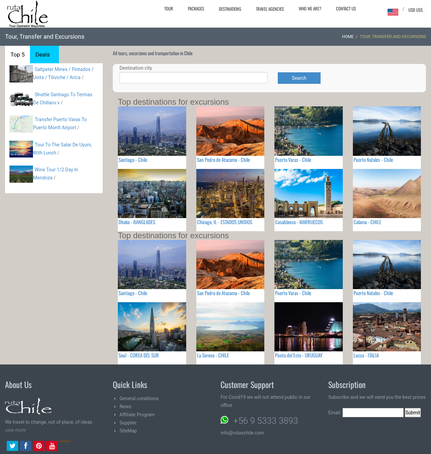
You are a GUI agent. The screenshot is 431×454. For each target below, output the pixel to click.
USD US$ (415, 9)
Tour (168, 8)
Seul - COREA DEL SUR (139, 355)
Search (299, 78)
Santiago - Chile (133, 159)
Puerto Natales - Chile (373, 159)
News (125, 406)
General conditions (139, 398)
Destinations (230, 8)
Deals (42, 54)
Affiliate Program (137, 414)
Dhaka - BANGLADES (137, 221)
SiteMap (128, 430)
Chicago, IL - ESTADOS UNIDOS (224, 221)
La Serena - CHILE (213, 355)
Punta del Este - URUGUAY (299, 355)
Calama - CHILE (367, 221)
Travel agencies (270, 8)
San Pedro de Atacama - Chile (223, 159)
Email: (366, 412)
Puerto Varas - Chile (293, 159)
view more (15, 430)
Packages (196, 8)
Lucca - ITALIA (366, 355)
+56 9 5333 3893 (265, 421)
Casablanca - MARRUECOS (299, 221)
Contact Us (346, 8)
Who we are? (310, 8)
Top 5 (17, 54)
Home (348, 36)
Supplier (128, 422)
